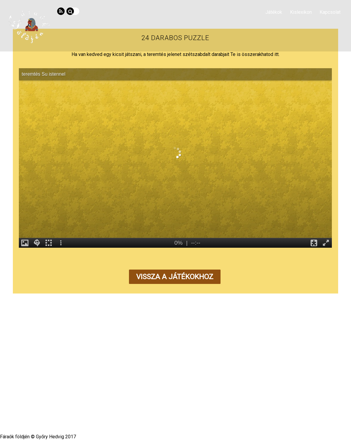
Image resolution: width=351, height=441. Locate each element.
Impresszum (225, 391)
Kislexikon (301, 12)
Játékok (273, 12)
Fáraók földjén (173, 406)
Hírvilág (117, 391)
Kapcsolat (330, 12)
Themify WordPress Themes (197, 412)
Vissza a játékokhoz (174, 277)
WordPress (157, 412)
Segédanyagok (168, 391)
